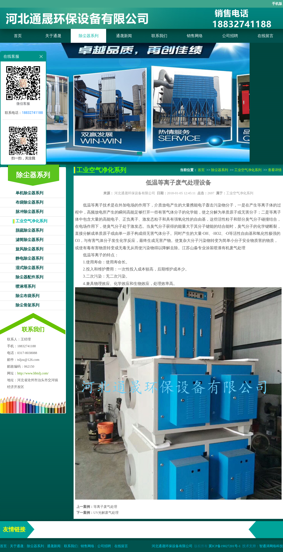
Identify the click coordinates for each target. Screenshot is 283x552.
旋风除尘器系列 (29, 249)
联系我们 (159, 36)
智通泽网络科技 (271, 546)
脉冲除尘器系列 (29, 212)
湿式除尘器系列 (29, 268)
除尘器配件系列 (29, 277)
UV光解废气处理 (106, 513)
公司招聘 (230, 36)
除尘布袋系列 (27, 296)
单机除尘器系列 (29, 193)
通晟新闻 (124, 36)
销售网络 (195, 36)
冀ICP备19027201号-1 (225, 546)
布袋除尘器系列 (29, 202)
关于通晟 (53, 36)
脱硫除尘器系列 (29, 230)
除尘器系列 (88, 36)
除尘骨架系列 (27, 305)
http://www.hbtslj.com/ (33, 373)
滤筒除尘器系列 (29, 240)
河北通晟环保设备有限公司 (134, 193)
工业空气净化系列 (31, 221)
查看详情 (275, 170)
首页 (18, 36)
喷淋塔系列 (25, 286)
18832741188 (32, 113)
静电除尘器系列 (29, 258)
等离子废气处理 (105, 507)
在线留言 (265, 36)
